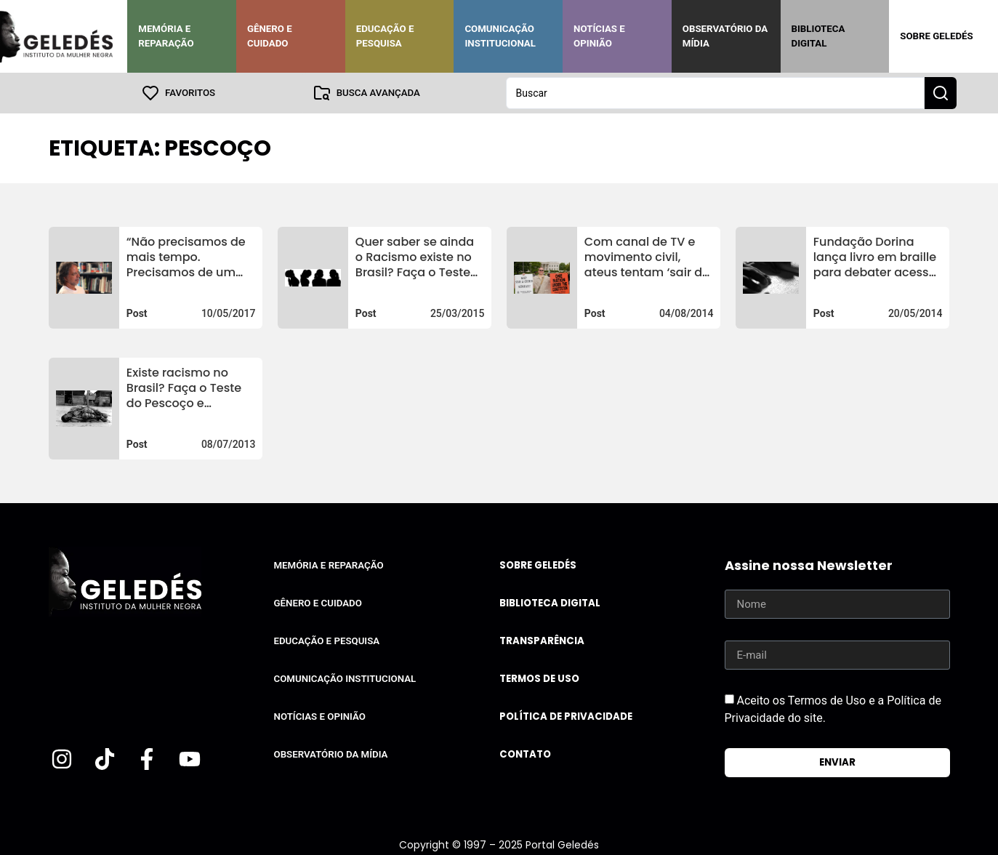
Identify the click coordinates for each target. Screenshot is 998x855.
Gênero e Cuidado (269, 36)
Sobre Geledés (936, 36)
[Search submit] (941, 93)
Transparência (541, 641)
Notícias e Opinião (599, 36)
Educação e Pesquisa (385, 36)
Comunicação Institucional (500, 36)
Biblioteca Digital (818, 36)
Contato (525, 754)
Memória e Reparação (165, 36)
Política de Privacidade (565, 716)
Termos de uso (539, 679)
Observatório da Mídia (725, 36)
